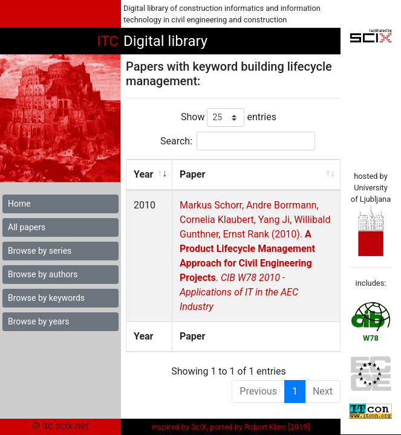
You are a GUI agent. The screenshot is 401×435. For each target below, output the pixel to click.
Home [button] (19, 203)
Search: (237, 141)
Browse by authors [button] (42, 274)
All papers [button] (26, 227)
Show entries (228, 117)
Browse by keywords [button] (46, 298)
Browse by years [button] (38, 321)
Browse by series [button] (39, 251)
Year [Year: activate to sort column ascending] (143, 174)
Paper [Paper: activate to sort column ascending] (191, 174)
